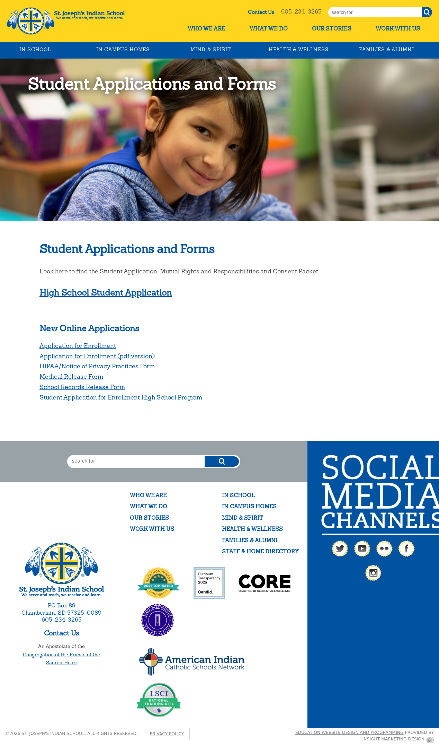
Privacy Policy (167, 733)
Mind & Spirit (210, 49)
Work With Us (398, 28)
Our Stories (331, 28)
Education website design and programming (349, 732)
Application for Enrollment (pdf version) (97, 356)
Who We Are (206, 28)
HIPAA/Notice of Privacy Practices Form (97, 366)
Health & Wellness (299, 49)
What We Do (269, 28)
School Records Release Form (82, 386)
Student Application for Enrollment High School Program (120, 397)
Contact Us (261, 12)
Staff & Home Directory (260, 551)
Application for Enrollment (77, 345)
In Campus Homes (123, 49)
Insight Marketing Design (393, 739)
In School (35, 49)
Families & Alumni (386, 49)
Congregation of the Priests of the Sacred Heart (61, 659)
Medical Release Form (71, 376)
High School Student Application (105, 292)
